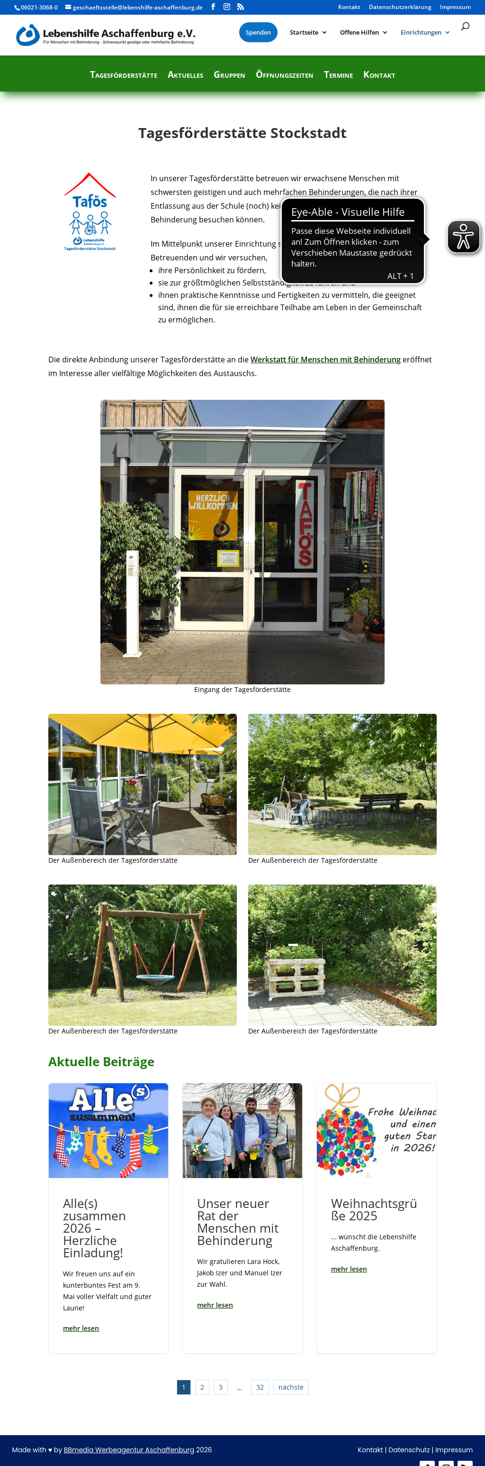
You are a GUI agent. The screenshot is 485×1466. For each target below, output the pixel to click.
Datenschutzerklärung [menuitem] (400, 7)
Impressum (454, 1450)
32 (260, 1387)
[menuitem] (258, 32)
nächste (291, 1387)
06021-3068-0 (39, 7)
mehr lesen (81, 1328)
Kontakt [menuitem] (349, 7)
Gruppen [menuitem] (229, 76)
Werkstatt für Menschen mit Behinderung (326, 359)
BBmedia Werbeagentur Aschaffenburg (129, 1450)
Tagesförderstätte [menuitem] (123, 76)
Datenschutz (409, 1450)
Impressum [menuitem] (455, 7)
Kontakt (370, 1450)
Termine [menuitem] (338, 76)
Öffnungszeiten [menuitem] (285, 76)
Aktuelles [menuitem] (185, 76)
